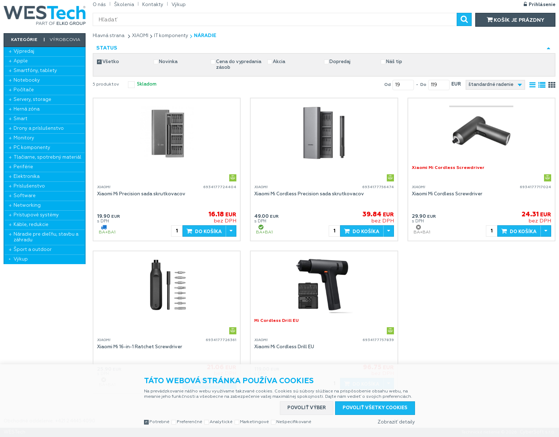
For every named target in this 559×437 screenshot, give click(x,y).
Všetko (110, 62)
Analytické (221, 422)
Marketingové (254, 422)
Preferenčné (189, 422)
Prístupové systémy (36, 215)
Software (25, 196)
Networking (27, 205)
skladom (147, 84)
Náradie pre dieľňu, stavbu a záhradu (46, 237)
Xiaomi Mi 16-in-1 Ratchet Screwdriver (139, 347)
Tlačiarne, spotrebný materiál (47, 157)
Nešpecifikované (293, 422)
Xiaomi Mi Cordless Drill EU (284, 347)
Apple (21, 61)
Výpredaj (24, 51)
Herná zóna (27, 109)
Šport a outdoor (33, 249)
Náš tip (394, 62)
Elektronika (27, 176)
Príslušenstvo (29, 186)
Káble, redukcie (31, 224)
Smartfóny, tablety (35, 70)
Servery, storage (32, 99)
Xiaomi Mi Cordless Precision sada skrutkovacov (309, 194)
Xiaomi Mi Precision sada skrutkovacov (141, 194)
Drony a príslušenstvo (39, 128)
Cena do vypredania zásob (238, 65)
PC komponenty (32, 147)
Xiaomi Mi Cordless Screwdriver (447, 194)
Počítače (24, 90)
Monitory (24, 138)
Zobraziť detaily (396, 422)
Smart (20, 119)
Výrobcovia (65, 40)
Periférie (23, 167)
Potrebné (159, 422)
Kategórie (24, 40)
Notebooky (27, 80)
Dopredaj (339, 62)
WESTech (45, 15)
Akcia (279, 62)
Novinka (168, 62)
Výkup (21, 259)
